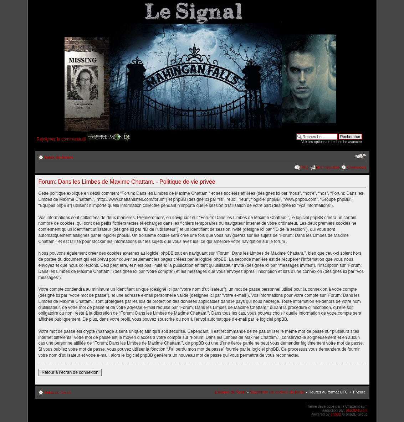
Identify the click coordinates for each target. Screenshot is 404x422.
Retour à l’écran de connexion (70, 372)
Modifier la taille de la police (361, 156)
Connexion (356, 167)
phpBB (336, 414)
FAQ (304, 167)
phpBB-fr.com (357, 410)
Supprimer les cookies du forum (277, 392)
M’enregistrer (327, 167)
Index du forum (59, 157)
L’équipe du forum (230, 392)
